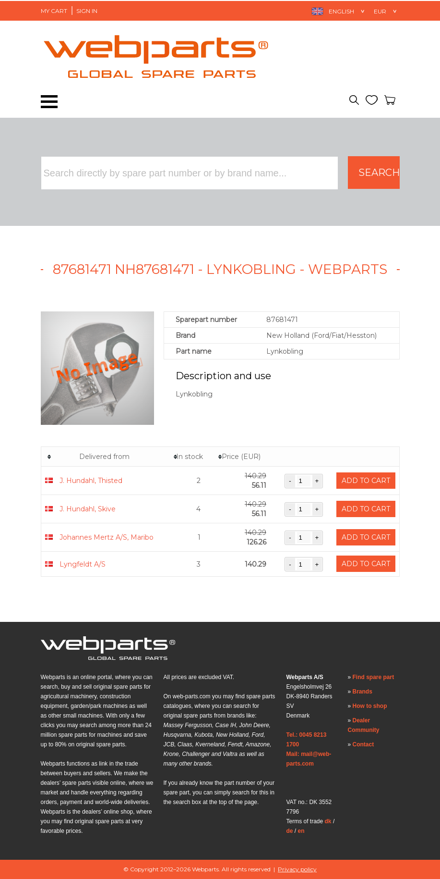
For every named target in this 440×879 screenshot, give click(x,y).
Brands (362, 691)
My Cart (54, 10)
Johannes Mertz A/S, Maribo (106, 537)
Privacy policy (297, 869)
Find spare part (373, 677)
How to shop (370, 706)
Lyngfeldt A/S (82, 564)
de (289, 831)
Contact (363, 744)
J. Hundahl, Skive (87, 509)
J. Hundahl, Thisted (90, 480)
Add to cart (366, 480)
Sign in (86, 10)
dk (328, 821)
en (301, 831)
